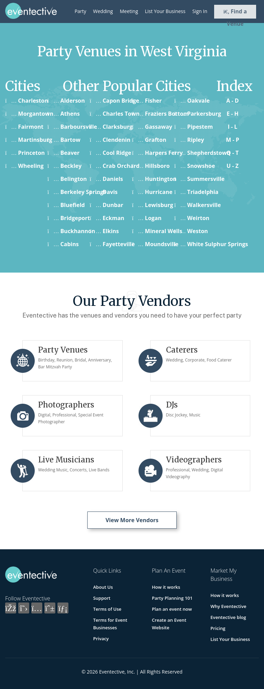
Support (101, 598)
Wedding (103, 11)
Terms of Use (107, 609)
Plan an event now (171, 609)
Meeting (129, 11)
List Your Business (165, 11)
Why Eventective (228, 606)
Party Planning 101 (172, 598)
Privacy (101, 638)
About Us (103, 587)
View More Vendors (132, 520)
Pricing (217, 628)
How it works (166, 587)
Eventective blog (227, 617)
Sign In (199, 11)
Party (80, 11)
